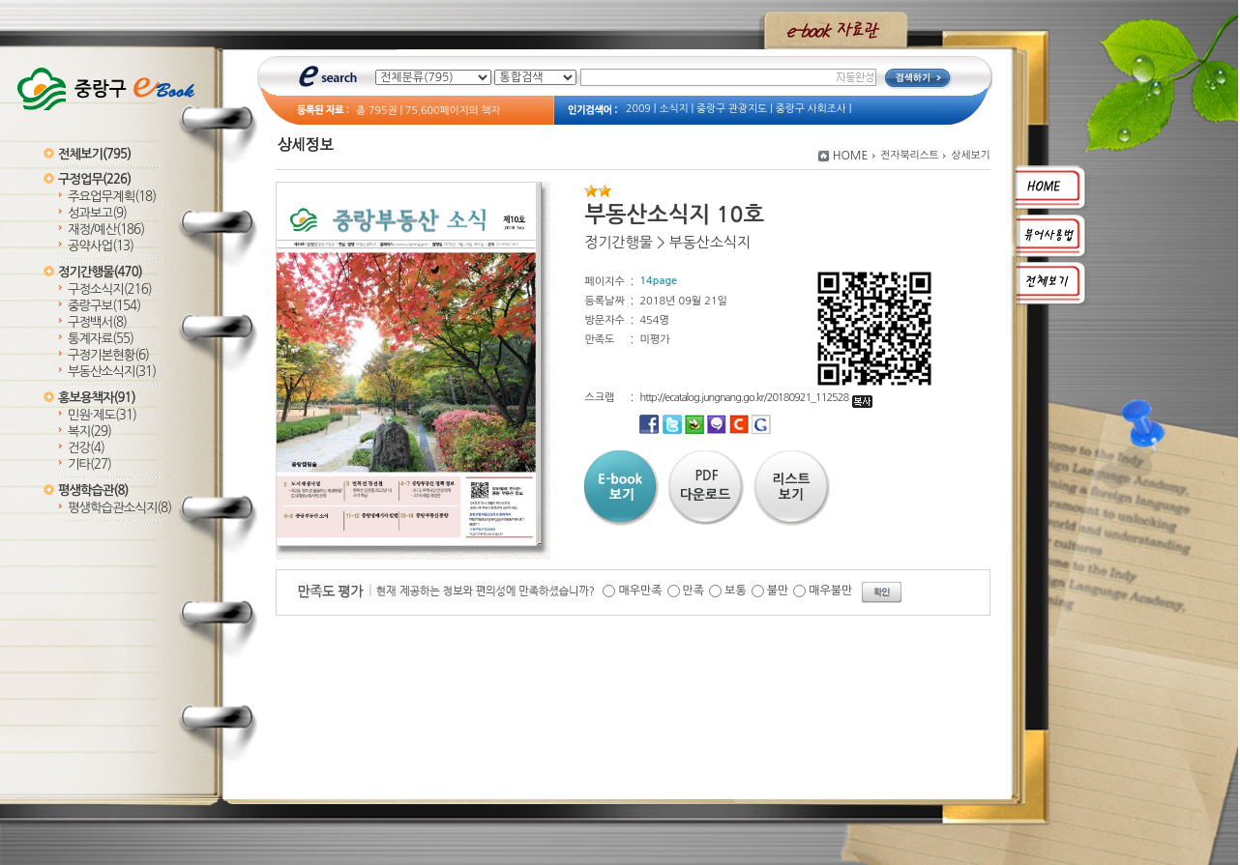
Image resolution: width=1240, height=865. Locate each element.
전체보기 (94, 154)
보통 (735, 590)
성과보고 (97, 213)
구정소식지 (110, 289)
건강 (86, 448)
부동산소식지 (112, 371)
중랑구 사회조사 (811, 108)
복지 (89, 431)
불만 (778, 590)
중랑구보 (104, 306)
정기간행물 (100, 272)
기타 (89, 464)
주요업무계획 (112, 196)
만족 (694, 590)
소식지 (673, 108)
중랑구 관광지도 (731, 108)
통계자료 (100, 338)
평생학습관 (93, 490)
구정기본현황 (108, 355)
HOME (851, 155)
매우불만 (830, 590)
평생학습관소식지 (119, 508)
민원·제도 (102, 415)
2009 (638, 108)
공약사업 (100, 246)
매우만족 (640, 590)
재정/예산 (106, 229)
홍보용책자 (96, 397)
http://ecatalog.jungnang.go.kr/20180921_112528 (755, 397)
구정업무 (94, 179)
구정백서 (97, 322)
